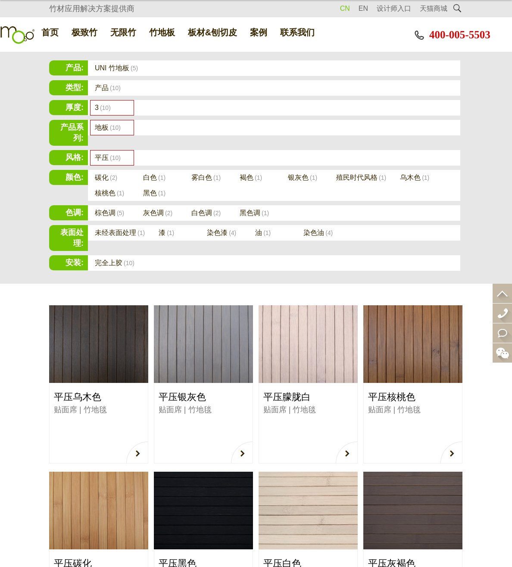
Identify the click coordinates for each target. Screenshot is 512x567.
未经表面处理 (120, 232)
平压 (108, 157)
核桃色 (109, 193)
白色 (154, 177)
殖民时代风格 (361, 177)
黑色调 (254, 212)
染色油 (318, 232)
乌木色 (414, 177)
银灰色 (302, 177)
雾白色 (206, 177)
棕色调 (109, 212)
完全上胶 (114, 262)
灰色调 (157, 212)
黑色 (154, 193)
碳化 (106, 177)
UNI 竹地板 (116, 68)
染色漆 (221, 232)
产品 (108, 87)
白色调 (206, 212)
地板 (108, 127)
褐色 (251, 177)
